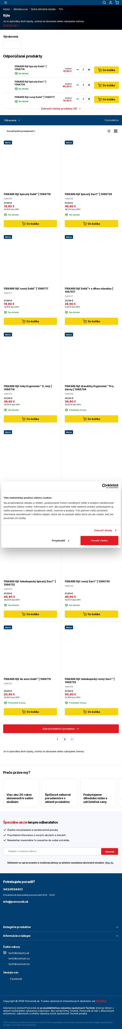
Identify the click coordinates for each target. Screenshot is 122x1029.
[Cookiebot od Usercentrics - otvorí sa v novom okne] (104, 486)
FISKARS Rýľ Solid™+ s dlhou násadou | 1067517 (89, 290)
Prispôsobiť (60, 540)
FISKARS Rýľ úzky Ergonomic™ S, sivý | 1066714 (28, 388)
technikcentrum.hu (16, 964)
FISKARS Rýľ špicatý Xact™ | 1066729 (30, 83)
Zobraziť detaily (103, 530)
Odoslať (109, 851)
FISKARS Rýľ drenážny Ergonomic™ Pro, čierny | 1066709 (89, 388)
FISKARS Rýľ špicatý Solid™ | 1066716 (31, 67)
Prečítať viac (11, 25)
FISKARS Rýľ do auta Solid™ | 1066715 (27, 679)
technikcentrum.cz (16, 958)
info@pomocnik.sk (15, 901)
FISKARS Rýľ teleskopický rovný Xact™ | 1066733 (90, 681)
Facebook (12, 978)
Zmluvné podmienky (26, 1025)
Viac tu (109, 862)
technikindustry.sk (16, 953)
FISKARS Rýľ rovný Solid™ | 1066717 (35, 97)
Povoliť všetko (99, 540)
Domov (6, 9)
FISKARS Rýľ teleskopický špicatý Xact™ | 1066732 (30, 583)
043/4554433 (13, 889)
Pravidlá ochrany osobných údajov (83, 1022)
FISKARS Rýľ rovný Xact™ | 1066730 (87, 581)
